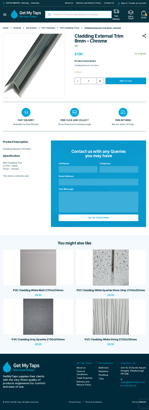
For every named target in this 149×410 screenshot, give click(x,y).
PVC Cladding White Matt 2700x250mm (38, 288)
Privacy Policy (75, 400)
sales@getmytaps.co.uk (133, 380)
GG (76, 46)
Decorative (31, 28)
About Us (69, 3)
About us (81, 366)
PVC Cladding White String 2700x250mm (111, 338)
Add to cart (126, 81)
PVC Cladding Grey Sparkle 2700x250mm (38, 338)
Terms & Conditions (93, 400)
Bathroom (103, 366)
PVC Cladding (48, 28)
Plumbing (103, 373)
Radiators (103, 370)
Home (5, 28)
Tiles (101, 377)
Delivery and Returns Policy (88, 3)
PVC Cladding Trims (69, 28)
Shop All (17, 28)
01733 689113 (129, 384)
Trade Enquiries (84, 376)
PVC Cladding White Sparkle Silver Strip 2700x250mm (111, 288)
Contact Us (109, 3)
